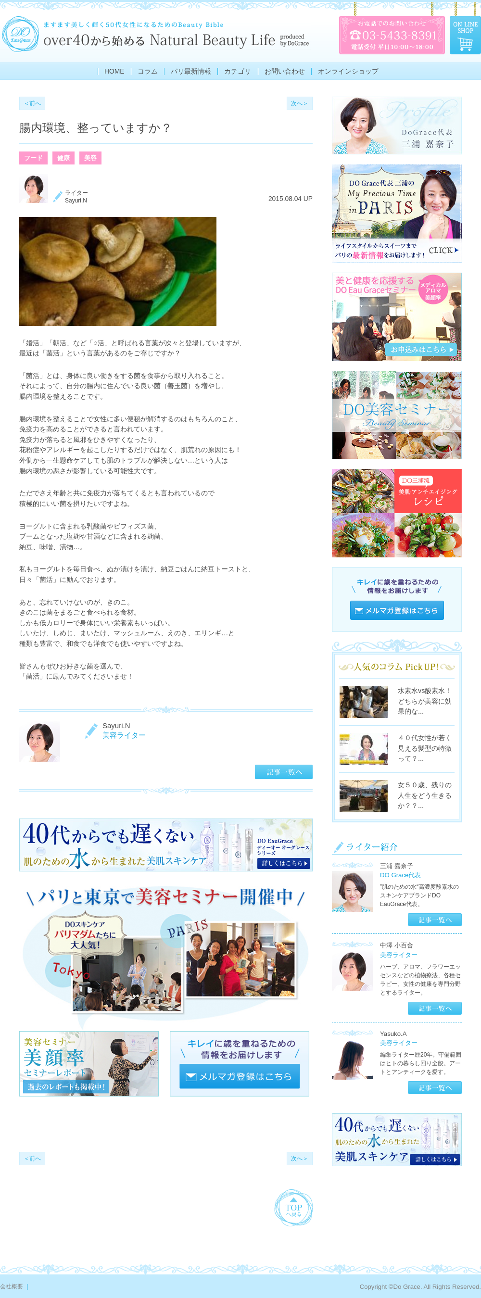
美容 (90, 158)
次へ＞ (299, 103)
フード (33, 158)
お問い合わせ (285, 71)
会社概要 (11, 1286)
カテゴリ (237, 71)
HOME (114, 71)
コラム (148, 71)
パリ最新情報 (191, 71)
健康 (63, 158)
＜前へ (32, 103)
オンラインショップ (348, 71)
